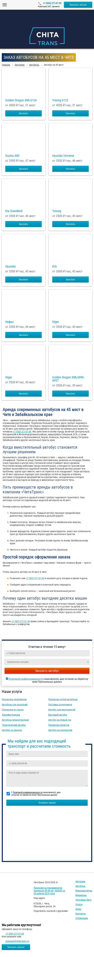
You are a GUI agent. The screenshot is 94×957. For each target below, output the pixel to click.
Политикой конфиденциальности (26, 678)
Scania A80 (12, 155)
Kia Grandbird (13, 211)
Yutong (56, 211)
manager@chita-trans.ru (17, 941)
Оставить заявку (47, 802)
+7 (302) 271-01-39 (51, 3)
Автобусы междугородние (15, 719)
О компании (81, 918)
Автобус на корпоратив (60, 730)
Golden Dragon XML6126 (21, 100)
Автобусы (80, 886)
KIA (54, 266)
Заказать (23, 113)
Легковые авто (83, 899)
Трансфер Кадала (11, 714)
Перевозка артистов (58, 725)
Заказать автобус (47, 671)
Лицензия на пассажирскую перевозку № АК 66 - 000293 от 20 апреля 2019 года (49, 890)
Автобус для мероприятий (61, 709)
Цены (78, 909)
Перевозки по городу (13, 709)
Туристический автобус (14, 725)
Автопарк (80, 881)
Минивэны (81, 895)
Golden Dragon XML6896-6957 (68, 379)
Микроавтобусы (83, 890)
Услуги (78, 904)
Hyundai (10, 266)
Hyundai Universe (63, 155)
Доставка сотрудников (60, 704)
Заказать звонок (78, 4)
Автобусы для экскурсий (14, 704)
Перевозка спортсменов (14, 699)
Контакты (80, 913)
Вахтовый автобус (57, 714)
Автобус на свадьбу (12, 730)
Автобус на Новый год (59, 719)
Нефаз (9, 321)
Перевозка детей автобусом (63, 699)
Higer (55, 321)
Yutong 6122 (60, 100)
